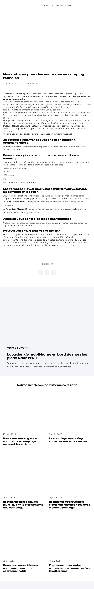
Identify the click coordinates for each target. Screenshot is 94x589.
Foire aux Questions (68, 147)
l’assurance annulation (58, 223)
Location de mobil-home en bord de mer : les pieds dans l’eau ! (47, 356)
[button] (86, 5)
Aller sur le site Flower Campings (58, 5)
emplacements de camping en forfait (21, 110)
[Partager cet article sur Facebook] (40, 272)
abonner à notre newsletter (16, 123)
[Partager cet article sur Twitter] (47, 272)
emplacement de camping (19, 102)
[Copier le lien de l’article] (53, 272)
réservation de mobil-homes (64, 196)
